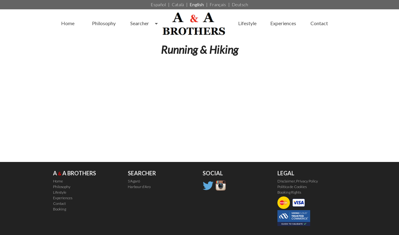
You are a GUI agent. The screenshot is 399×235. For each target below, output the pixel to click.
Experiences (283, 23)
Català (178, 4)
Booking (59, 209)
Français (218, 4)
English (197, 4)
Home (68, 23)
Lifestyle (247, 23)
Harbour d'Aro (139, 186)
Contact (319, 23)
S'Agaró (134, 181)
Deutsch (240, 4)
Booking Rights (289, 192)
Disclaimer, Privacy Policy (297, 181)
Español (158, 4)
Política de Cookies (292, 186)
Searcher (139, 23)
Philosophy (104, 23)
